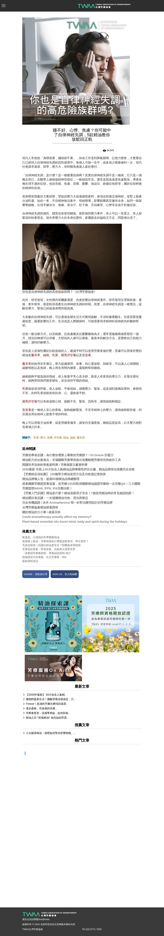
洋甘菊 (58, 437)
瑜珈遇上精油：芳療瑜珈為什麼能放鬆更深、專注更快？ (55, 541)
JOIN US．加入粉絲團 (64, 574)
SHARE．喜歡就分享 (35, 574)
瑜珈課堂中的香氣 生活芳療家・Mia (44, 557)
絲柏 (72, 437)
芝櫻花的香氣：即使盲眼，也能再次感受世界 (48, 549)
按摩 (49, 437)
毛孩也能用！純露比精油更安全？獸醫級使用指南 (51, 545)
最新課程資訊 (30, 561)
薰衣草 (81, 437)
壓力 (43, 437)
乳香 (36, 437)
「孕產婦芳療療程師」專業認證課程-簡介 (46, 553)
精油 (66, 437)
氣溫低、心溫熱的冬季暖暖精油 (40, 537)
